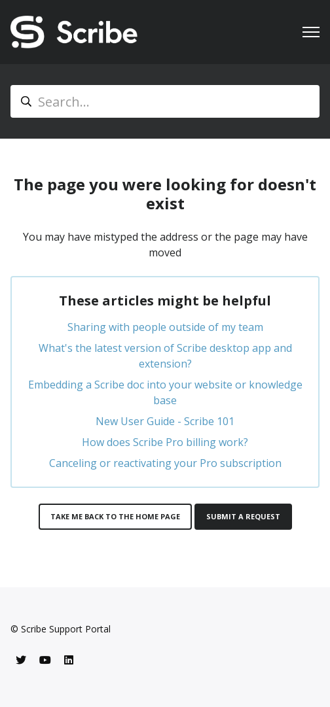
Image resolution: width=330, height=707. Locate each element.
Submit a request (243, 516)
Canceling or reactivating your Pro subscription (165, 463)
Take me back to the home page (115, 516)
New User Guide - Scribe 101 (165, 421)
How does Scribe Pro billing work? (165, 442)
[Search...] (165, 101)
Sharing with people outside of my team (165, 327)
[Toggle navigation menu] (311, 32)
